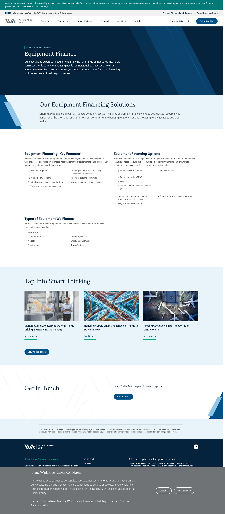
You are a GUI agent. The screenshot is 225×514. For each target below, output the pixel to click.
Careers (87, 463)
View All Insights (36, 351)
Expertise (45, 21)
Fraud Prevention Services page (33, 6)
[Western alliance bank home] (19, 21)
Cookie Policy (38, 493)
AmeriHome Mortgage (207, 13)
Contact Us (177, 21)
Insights (138, 21)
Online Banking (207, 21)
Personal (105, 21)
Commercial (63, 21)
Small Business (85, 21)
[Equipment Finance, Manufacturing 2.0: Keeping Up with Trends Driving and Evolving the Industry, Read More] (51, 315)
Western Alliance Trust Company (178, 13)
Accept (162, 490)
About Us (121, 21)
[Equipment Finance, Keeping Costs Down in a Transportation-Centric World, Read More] (170, 315)
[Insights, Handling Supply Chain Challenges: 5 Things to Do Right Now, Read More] (111, 315)
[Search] (189, 21)
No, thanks (183, 490)
